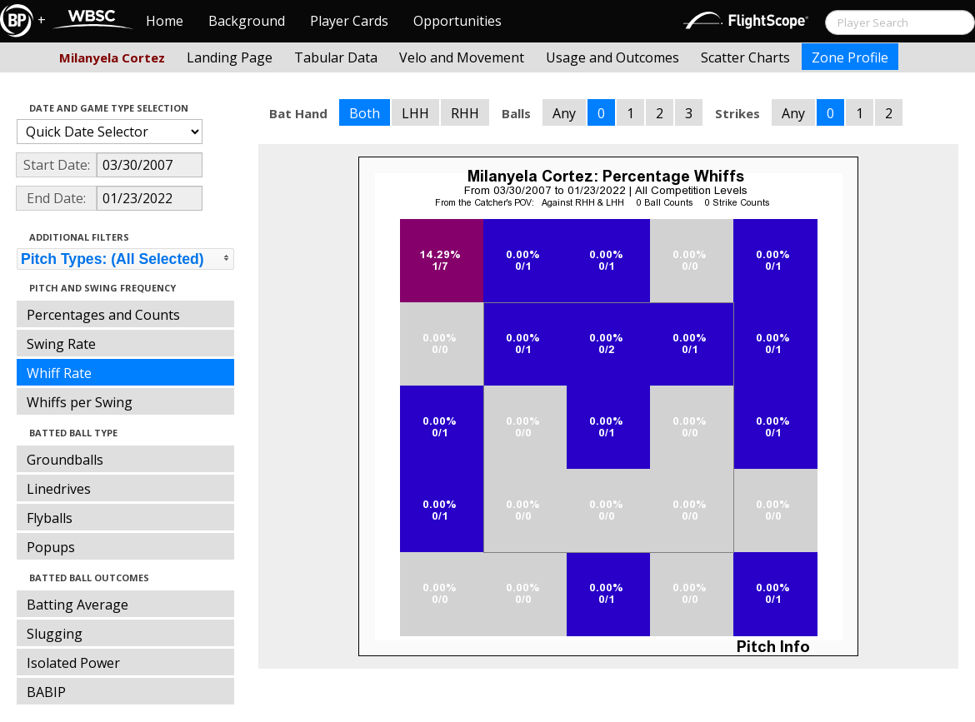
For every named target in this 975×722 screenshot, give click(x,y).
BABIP (46, 692)
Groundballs (65, 460)
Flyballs (49, 518)
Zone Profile (850, 57)
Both (364, 113)
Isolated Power (73, 663)
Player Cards (349, 21)
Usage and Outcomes (612, 57)
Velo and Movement (461, 57)
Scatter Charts (745, 57)
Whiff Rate (59, 373)
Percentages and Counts (103, 315)
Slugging (54, 634)
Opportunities (457, 21)
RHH (465, 113)
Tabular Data (336, 57)
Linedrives (59, 489)
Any (564, 113)
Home (164, 21)
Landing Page (229, 57)
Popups (51, 547)
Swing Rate (61, 344)
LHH (415, 113)
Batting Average (77, 604)
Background (246, 21)
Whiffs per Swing (79, 402)
